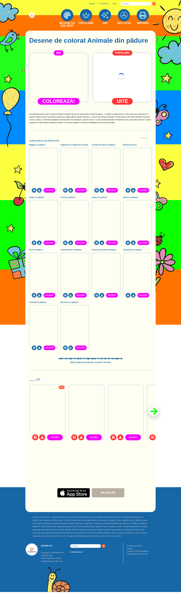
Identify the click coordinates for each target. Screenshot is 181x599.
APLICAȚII (124, 23)
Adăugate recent (50, 385)
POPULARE (86, 23)
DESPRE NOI (104, 3)
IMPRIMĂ (143, 23)
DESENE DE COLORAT (67, 24)
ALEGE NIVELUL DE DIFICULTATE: (44, 141)
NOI (105, 23)
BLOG (114, 3)
